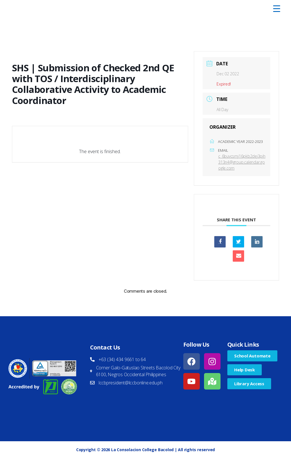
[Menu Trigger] (276, 8)
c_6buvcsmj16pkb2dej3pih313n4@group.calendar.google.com (241, 162)
